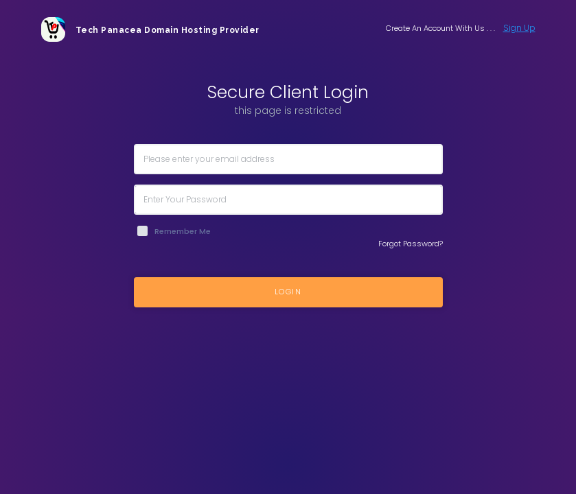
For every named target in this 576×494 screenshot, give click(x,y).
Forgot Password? (410, 243)
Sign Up (519, 28)
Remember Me (182, 231)
